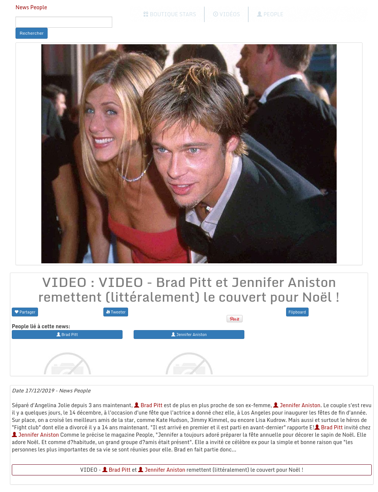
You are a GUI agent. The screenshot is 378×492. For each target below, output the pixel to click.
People (270, 14)
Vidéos (226, 14)
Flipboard (297, 312)
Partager (24, 312)
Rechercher (32, 33)
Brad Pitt (148, 405)
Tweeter (116, 312)
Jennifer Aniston (296, 405)
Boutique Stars (169, 14)
